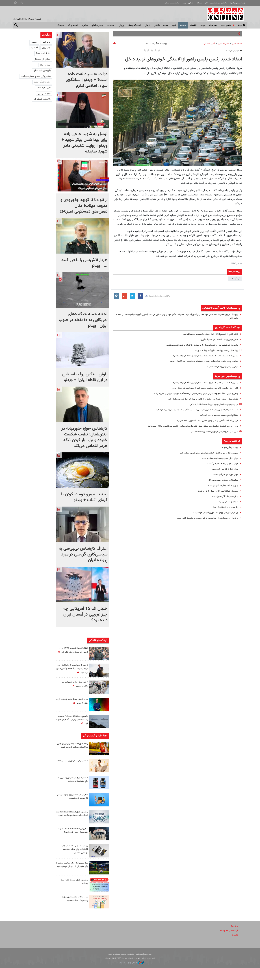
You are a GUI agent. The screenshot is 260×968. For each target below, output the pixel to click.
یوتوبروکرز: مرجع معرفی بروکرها (36, 76)
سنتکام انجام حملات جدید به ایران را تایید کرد (217, 415)
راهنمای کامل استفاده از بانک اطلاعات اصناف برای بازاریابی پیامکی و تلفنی (74, 815)
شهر (174, 25)
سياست (213, 25)
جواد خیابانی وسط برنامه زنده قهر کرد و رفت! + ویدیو (213, 350)
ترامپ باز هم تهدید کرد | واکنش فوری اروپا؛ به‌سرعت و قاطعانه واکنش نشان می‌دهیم (198, 345)
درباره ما (234, 926)
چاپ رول (46, 48)
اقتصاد (193, 25)
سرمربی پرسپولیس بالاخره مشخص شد (220, 367)
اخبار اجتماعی (223, 43)
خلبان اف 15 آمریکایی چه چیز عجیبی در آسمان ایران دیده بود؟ (85, 614)
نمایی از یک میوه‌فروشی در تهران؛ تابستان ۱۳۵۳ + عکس (212, 431)
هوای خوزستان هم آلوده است (224, 474)
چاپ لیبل (46, 42)
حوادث (60, 25)
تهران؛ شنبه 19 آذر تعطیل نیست (223, 496)
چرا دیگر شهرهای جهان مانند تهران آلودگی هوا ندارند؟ (213, 512)
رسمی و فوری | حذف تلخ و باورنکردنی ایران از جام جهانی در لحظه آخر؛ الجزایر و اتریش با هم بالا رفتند (191, 393)
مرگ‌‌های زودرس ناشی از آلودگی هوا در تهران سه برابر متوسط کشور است (204, 518)
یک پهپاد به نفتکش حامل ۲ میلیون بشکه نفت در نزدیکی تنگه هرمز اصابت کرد (201, 356)
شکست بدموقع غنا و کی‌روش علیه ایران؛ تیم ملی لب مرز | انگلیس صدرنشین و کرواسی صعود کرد (192, 410)
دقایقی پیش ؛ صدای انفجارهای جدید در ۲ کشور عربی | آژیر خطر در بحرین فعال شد (199, 399)
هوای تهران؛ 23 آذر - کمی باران (224, 469)
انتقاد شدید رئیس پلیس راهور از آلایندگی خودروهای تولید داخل (183, 59)
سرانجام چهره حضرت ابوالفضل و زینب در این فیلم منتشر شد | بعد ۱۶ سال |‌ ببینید (200, 361)
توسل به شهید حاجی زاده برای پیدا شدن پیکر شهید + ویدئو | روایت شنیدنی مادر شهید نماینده (84, 143)
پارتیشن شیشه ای (42, 70)
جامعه (183, 25)
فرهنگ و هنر (134, 25)
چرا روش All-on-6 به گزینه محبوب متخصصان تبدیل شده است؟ (74, 832)
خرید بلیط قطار (44, 88)
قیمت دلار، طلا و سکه (227, 930)
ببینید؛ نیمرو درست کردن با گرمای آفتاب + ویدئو (84, 497)
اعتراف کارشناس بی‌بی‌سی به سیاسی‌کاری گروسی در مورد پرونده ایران (83, 554)
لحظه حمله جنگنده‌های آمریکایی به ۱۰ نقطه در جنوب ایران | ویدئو (83, 320)
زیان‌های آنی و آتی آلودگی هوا (224, 507)
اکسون (34, 42)
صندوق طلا (45, 65)
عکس (85, 25)
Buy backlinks (43, 53)
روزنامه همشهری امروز (237, 3)
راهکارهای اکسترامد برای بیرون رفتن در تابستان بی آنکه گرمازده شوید (73, 747)
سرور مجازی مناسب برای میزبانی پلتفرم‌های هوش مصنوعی (73, 898)
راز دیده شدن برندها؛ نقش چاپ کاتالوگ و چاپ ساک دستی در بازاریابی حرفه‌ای (73, 849)
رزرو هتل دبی (44, 93)
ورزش (121, 25)
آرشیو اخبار (226, 25)
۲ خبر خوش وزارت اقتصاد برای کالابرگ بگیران (217, 339)
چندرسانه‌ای (97, 25)
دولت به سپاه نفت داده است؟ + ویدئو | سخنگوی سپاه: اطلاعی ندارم (86, 80)
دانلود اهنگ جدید (42, 82)
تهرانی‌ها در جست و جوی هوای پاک (221, 480)
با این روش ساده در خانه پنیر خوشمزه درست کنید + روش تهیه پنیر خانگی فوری (201, 388)
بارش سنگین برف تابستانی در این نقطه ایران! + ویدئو (84, 377)
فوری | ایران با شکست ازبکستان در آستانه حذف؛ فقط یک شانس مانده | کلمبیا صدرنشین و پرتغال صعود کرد (187, 426)
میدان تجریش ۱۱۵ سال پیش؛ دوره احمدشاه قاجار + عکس (211, 404)
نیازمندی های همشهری (216, 3)
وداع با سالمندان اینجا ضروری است (222, 485)
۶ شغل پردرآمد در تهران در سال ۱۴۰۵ (73, 762)
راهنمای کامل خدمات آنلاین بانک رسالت (73, 881)
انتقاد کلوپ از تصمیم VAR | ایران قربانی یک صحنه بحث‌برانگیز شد (207, 334)
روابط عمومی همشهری (163, 3)
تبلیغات (234, 935)
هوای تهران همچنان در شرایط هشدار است (218, 458)
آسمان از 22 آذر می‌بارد (228, 502)
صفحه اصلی (237, 43)
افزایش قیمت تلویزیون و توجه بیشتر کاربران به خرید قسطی (74, 796)
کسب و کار (73, 25)
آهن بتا (34, 48)
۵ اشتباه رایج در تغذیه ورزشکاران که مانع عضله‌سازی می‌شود (72, 779)
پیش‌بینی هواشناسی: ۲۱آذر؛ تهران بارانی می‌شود (216, 491)
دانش (147, 25)
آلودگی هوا (235, 279)
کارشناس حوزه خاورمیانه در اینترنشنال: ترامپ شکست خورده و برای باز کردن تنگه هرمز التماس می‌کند (84, 437)
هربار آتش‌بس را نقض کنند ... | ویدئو (84, 263)
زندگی (157, 25)
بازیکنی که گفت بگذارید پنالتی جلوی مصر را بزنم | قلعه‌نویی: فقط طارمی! (204, 420)
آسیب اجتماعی (209, 43)
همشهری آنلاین (227, 14)
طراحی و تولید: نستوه (132, 962)
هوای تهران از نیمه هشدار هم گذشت (220, 464)
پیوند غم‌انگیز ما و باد (228, 447)
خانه (242, 25)
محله (165, 25)
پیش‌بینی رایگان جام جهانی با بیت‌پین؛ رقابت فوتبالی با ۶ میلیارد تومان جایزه (72, 866)
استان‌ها (111, 25)
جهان (202, 25)
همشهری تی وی (182, 3)
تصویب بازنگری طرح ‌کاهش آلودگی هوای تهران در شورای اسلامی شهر (206, 453)
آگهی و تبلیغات (198, 3)
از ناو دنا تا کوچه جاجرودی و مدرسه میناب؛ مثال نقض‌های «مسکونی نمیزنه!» (83, 206)
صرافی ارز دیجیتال (42, 59)
